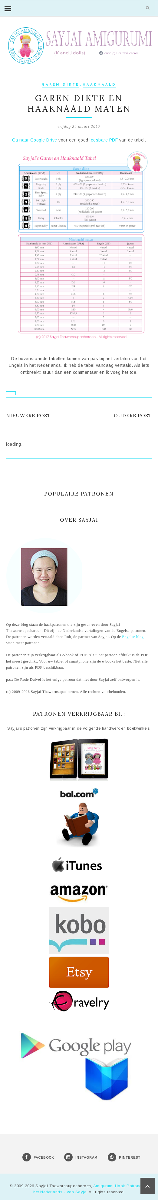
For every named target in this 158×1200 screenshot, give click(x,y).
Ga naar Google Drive (34, 140)
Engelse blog (132, 637)
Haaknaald (99, 85)
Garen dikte (60, 85)
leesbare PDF (104, 140)
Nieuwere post (28, 415)
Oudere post (133, 415)
